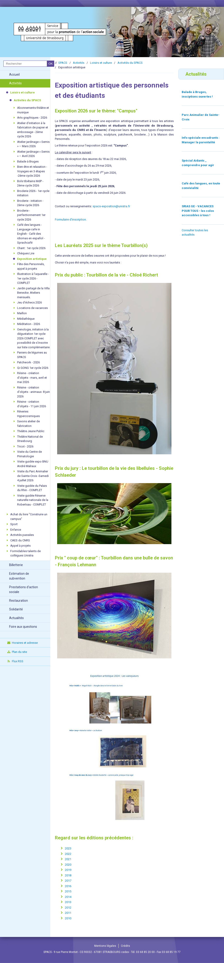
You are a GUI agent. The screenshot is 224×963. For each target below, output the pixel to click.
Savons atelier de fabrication (28, 424)
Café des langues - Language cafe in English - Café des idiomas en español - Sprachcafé (31, 233)
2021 (68, 859)
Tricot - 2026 (25, 446)
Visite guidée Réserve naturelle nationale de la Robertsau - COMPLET (32, 500)
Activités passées (22, 535)
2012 (68, 907)
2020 (68, 864)
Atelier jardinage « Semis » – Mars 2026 (33, 144)
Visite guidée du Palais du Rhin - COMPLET (32, 488)
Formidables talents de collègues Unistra (25, 553)
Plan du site (17, 652)
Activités (15, 83)
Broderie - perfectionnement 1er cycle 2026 (31, 215)
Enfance (15, 529)
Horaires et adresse (22, 642)
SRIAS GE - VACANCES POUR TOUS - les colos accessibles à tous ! (198, 211)
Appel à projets (20, 545)
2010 (68, 918)
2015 (68, 891)
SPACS (62, 62)
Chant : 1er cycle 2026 (31, 248)
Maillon (22, 313)
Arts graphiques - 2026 (32, 117)
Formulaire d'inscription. (71, 219)
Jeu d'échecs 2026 (29, 302)
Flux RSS (15, 661)
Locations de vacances (32, 308)
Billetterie (16, 565)
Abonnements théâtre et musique (33, 110)
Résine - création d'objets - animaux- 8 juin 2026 (33, 392)
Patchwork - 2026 (28, 362)
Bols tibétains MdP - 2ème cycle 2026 (30, 183)
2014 (68, 897)
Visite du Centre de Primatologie (29, 454)
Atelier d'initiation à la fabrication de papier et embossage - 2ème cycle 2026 (32, 129)
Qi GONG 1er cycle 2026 (32, 368)
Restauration (18, 600)
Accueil (14, 74)
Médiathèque (26, 318)
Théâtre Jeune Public (30, 431)
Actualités (16, 618)
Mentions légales (105, 945)
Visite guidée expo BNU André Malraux (32, 464)
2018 (68, 875)
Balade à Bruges (28, 161)
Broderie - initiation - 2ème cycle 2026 (30, 203)
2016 (68, 886)
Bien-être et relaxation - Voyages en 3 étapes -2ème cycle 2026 (32, 171)
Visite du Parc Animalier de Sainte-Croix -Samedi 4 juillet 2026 (33, 476)
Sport (14, 524)
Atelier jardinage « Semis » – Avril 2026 (33, 154)
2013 (68, 902)
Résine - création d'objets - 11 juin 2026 (31, 404)
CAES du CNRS (20, 540)
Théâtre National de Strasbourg (30, 439)
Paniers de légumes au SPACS (32, 355)
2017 (68, 880)
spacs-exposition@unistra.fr (111, 206)
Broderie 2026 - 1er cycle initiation (33, 193)
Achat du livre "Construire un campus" (28, 517)
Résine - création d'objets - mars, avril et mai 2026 (32, 377)
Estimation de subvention (19, 576)
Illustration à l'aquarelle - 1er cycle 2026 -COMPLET (33, 278)
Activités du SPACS (27, 100)
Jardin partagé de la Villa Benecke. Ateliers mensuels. (33, 293)
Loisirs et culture (22, 92)
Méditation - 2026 (28, 324)
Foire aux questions (23, 626)
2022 (68, 854)
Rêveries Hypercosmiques (28, 414)
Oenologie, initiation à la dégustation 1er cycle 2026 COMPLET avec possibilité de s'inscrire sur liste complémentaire (33, 338)
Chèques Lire (25, 253)
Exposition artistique (32, 259)
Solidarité (16, 609)
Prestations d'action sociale (23, 589)
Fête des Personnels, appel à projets (31, 266)
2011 (68, 913)
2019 (68, 870)
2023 (68, 848)
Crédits (125, 945)
